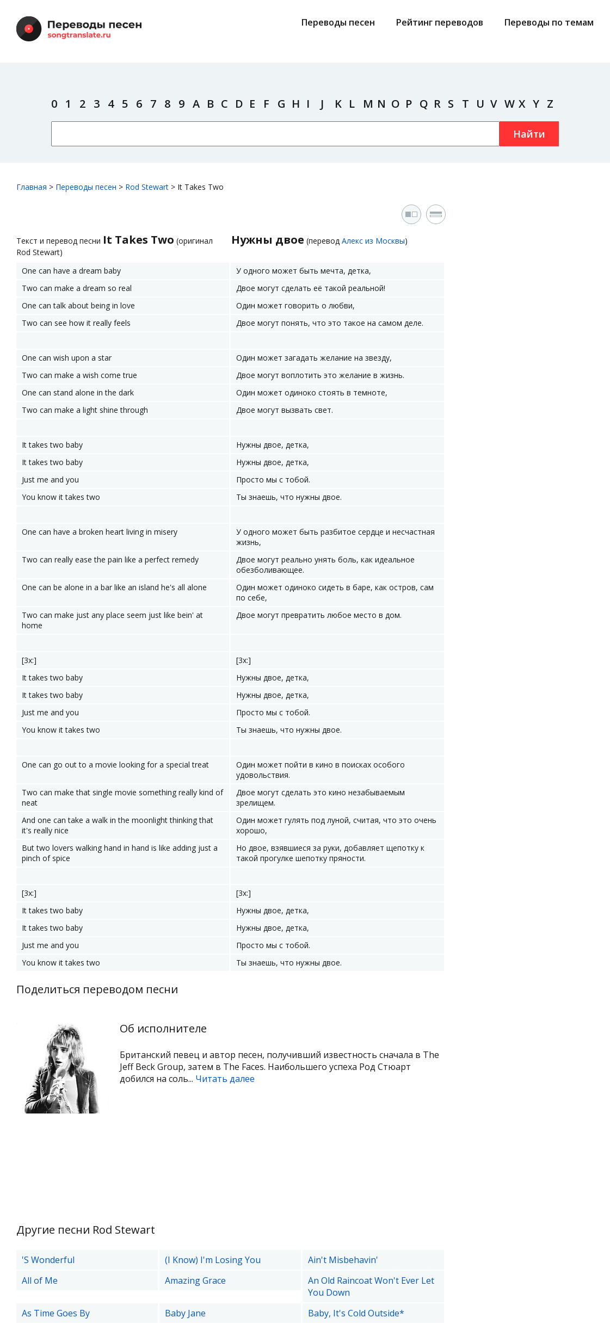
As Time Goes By (56, 1313)
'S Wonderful (48, 1260)
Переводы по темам (549, 22)
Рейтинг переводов (439, 22)
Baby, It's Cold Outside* (356, 1313)
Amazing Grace (195, 1280)
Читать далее (225, 1079)
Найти (529, 133)
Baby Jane (185, 1313)
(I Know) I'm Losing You (213, 1260)
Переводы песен (338, 22)
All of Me (40, 1280)
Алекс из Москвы (373, 241)
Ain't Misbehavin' (343, 1260)
